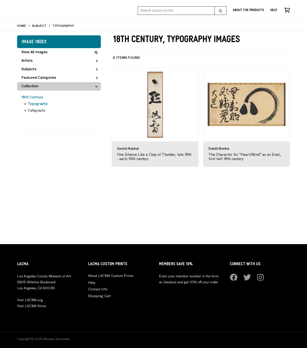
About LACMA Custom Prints (110, 276)
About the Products (248, 10)
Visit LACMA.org (30, 300)
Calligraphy (36, 110)
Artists (59, 61)
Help (273, 10)
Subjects (59, 69)
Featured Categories (59, 78)
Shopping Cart (99, 296)
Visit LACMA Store (31, 306)
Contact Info (97, 289)
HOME (21, 26)
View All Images (59, 52)
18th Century (32, 97)
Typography (38, 104)
